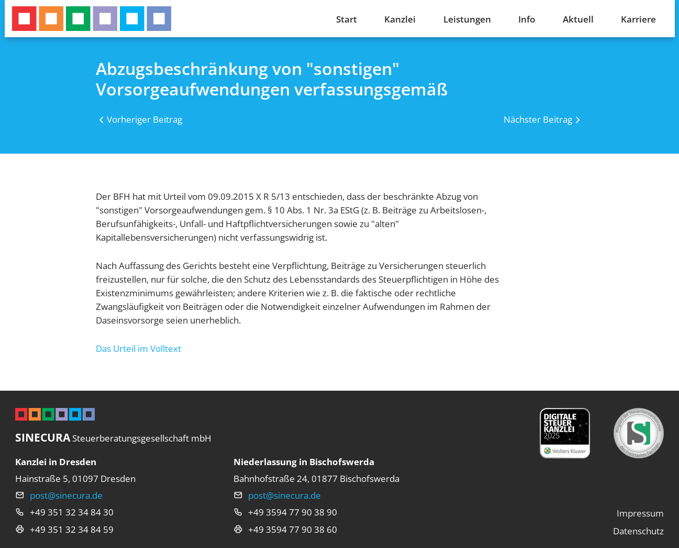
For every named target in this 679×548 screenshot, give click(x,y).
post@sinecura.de (66, 495)
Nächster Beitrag (538, 119)
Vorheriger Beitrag (144, 119)
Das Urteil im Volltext (138, 348)
